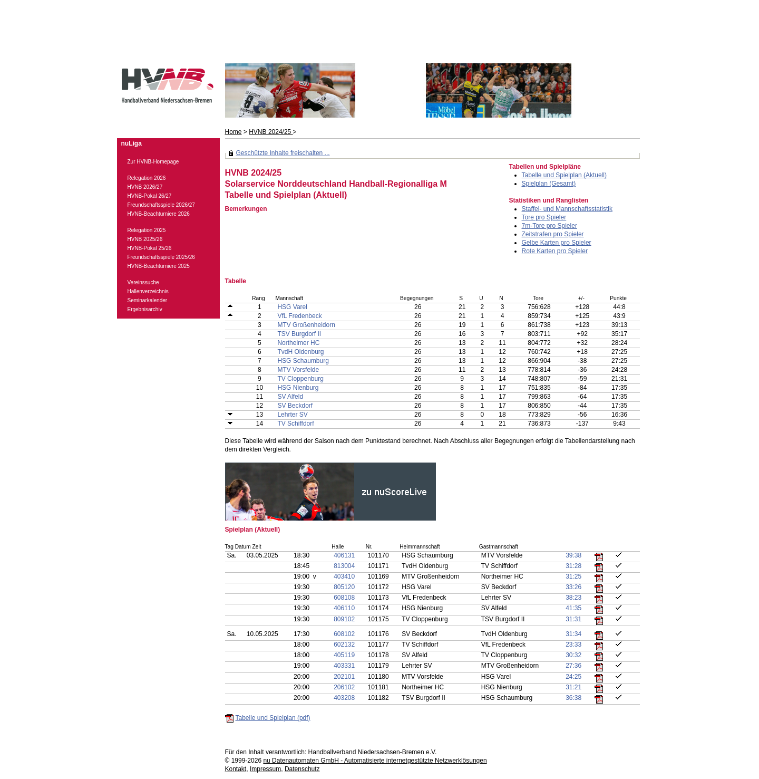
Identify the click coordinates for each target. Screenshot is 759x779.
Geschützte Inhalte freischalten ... (283, 153)
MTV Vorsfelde (298, 369)
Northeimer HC (298, 343)
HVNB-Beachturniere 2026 (159, 214)
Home (233, 132)
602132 (344, 644)
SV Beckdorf (295, 405)
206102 (344, 687)
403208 (344, 697)
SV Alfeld (290, 396)
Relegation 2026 (147, 178)
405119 (344, 655)
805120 (344, 587)
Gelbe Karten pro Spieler (556, 242)
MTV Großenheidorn (306, 325)
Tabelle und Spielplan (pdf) (273, 718)
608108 (344, 597)
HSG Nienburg (297, 387)
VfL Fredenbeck (299, 316)
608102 (344, 634)
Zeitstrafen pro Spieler (553, 234)
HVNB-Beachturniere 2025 (159, 266)
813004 (344, 566)
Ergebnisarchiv (145, 309)
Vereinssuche (143, 282)
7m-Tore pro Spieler (549, 225)
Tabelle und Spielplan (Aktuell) (564, 175)
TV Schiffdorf (295, 423)
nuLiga (131, 143)
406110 (344, 608)
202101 (344, 676)
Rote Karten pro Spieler (555, 251)
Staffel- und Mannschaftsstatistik (567, 209)
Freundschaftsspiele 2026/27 (161, 205)
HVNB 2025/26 (145, 239)
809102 (344, 619)
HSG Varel (292, 307)
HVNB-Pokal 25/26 (150, 248)
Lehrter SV (292, 414)
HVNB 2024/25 (271, 132)
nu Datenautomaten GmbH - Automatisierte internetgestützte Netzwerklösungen (374, 760)
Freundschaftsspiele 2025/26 (161, 257)
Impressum (265, 769)
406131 (344, 555)
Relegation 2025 (147, 230)
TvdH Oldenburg (300, 351)
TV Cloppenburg (300, 378)
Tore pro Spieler (544, 217)
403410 (344, 576)
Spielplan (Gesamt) (549, 183)
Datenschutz (302, 769)
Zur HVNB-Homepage (153, 162)
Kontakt (236, 769)
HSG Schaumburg (302, 360)
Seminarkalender (148, 300)
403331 (344, 665)
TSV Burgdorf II (299, 334)
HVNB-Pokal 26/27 (150, 196)
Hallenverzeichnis (148, 291)
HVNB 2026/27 (145, 187)
